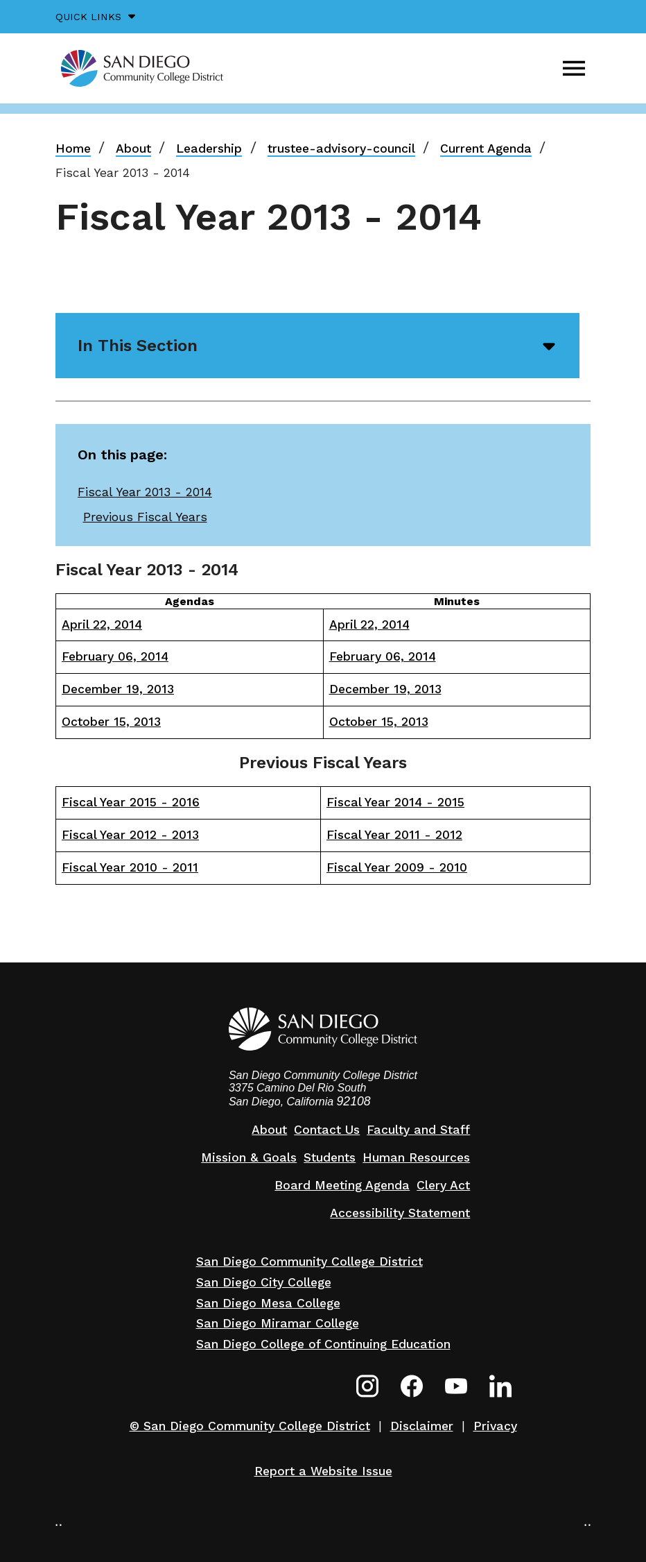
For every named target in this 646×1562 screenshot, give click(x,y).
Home (73, 148)
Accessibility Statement (400, 1213)
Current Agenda (486, 148)
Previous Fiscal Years (145, 517)
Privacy (495, 1426)
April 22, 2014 (102, 624)
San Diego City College (263, 1282)
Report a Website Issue (323, 1471)
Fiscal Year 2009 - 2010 (396, 867)
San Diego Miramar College (277, 1323)
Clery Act (443, 1185)
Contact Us (327, 1130)
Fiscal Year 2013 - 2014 (145, 492)
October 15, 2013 (111, 722)
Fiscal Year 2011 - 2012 (394, 835)
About (133, 148)
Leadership (209, 148)
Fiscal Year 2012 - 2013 (130, 835)
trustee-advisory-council (341, 148)
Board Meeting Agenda (342, 1185)
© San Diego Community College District (250, 1426)
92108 (354, 1101)
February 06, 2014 (115, 656)
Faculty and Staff (418, 1130)
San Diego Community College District (309, 1261)
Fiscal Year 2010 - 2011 (130, 867)
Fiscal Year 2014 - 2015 (395, 802)
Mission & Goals (249, 1157)
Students (330, 1157)
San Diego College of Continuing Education (323, 1344)
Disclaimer (421, 1426)
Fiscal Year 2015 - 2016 (131, 802)
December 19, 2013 (118, 689)
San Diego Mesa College (268, 1303)
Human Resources (416, 1157)
